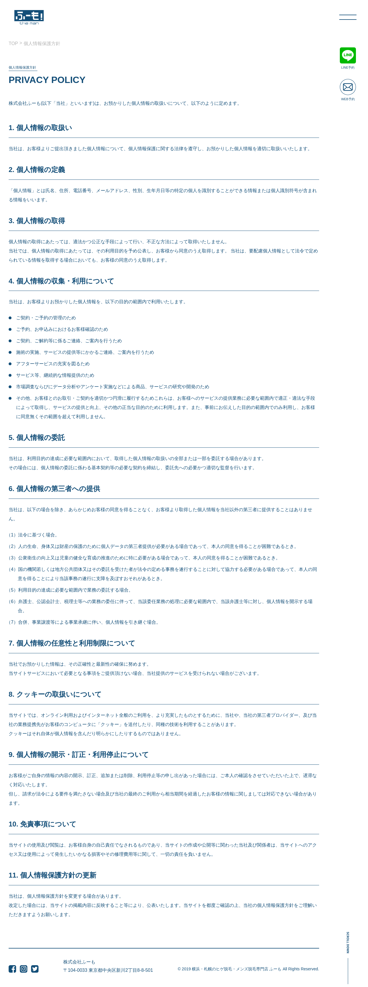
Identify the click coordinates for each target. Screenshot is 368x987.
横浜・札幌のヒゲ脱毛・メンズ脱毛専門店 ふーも (236, 969)
